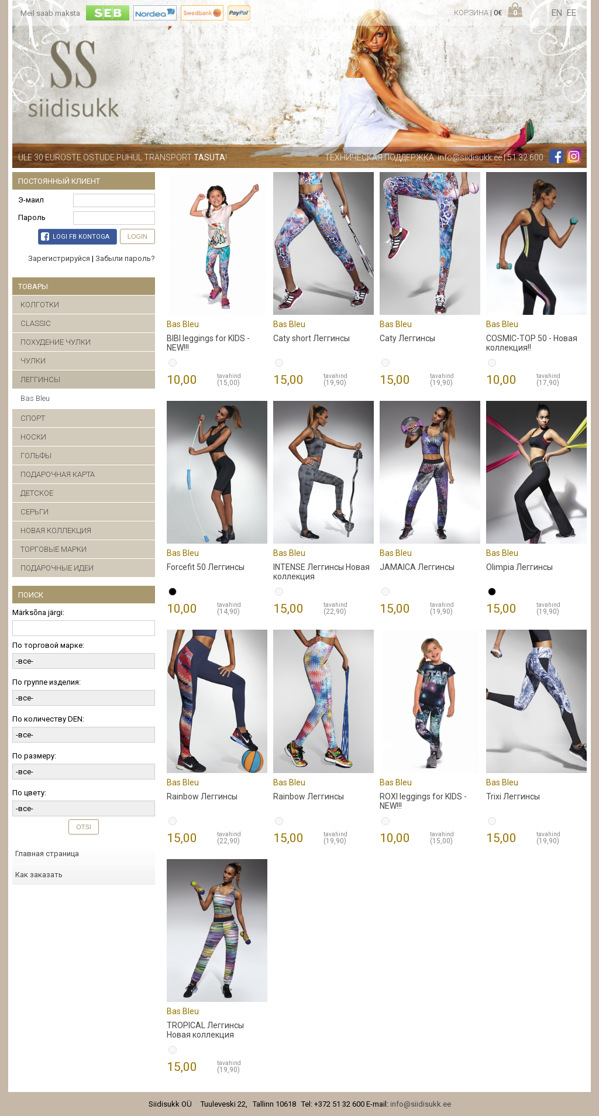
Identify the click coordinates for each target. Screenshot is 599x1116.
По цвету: (29, 792)
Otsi (83, 826)
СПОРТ (32, 418)
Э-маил (31, 199)
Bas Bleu (35, 398)
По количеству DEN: (48, 719)
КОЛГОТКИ (39, 304)
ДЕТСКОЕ (36, 493)
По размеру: (34, 755)
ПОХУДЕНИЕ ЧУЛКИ (55, 342)
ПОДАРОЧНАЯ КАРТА (57, 474)
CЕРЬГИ (34, 511)
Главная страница (47, 853)
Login (137, 236)
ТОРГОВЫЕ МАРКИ (53, 549)
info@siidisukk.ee (470, 157)
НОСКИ (33, 436)
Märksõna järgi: (38, 612)
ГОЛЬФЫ (35, 455)
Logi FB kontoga (75, 236)
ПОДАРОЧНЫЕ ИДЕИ (57, 568)
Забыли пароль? (125, 258)
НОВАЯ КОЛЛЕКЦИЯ (55, 530)
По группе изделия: (46, 682)
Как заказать (39, 874)
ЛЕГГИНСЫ (40, 379)
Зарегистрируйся (59, 258)
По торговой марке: (48, 645)
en (557, 13)
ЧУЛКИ (33, 360)
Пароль (32, 217)
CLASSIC (35, 323)
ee (571, 13)
